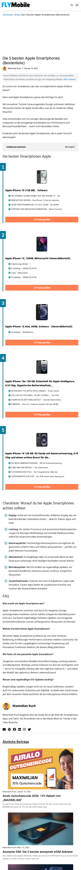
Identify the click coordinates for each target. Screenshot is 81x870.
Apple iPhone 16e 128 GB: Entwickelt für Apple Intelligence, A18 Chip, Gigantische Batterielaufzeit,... (40, 383)
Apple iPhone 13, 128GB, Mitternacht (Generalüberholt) (37, 258)
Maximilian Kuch (24, 706)
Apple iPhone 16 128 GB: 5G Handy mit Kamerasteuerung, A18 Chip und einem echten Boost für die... (41, 455)
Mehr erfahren (70, 79)
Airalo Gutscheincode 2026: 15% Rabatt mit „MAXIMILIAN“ (32, 798)
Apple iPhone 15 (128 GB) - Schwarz (26, 190)
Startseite (8, 14)
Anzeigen (70, 147)
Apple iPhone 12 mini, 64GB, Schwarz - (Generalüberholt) (38, 326)
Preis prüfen (43, 219)
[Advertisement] (41, 36)
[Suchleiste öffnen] (71, 5)
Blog (17, 14)
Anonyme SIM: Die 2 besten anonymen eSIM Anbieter (38, 851)
